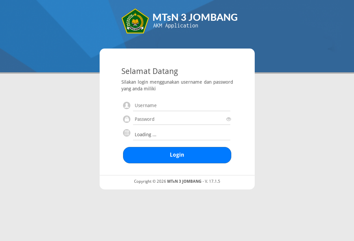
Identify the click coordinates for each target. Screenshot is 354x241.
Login (177, 155)
